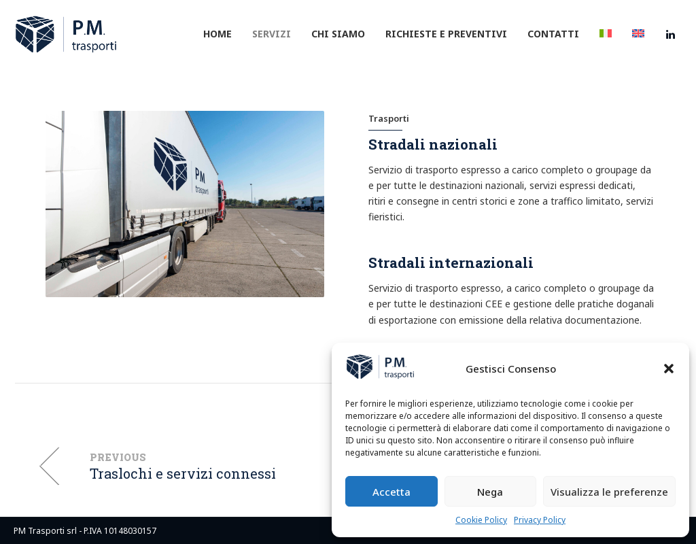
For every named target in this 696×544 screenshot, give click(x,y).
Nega (490, 491)
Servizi (271, 33)
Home (217, 33)
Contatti (553, 33)
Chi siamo (338, 33)
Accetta (391, 491)
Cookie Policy (481, 520)
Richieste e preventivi (446, 33)
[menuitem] (605, 34)
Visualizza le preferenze (609, 491)
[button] (669, 368)
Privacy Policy (540, 520)
